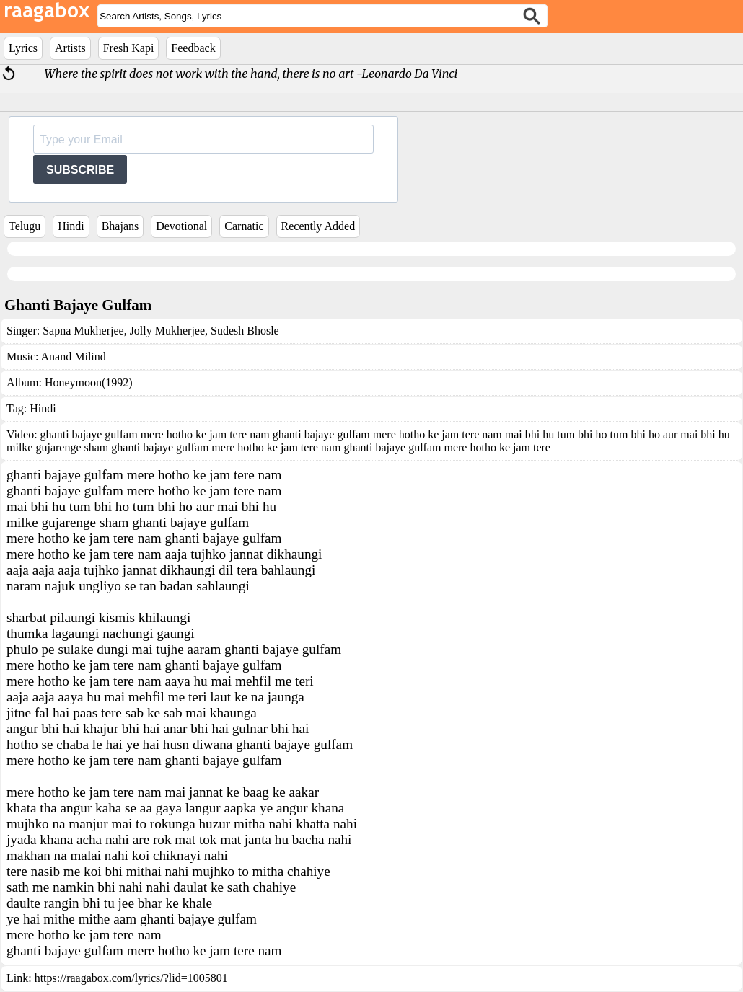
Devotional (181, 226)
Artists (70, 48)
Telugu (24, 226)
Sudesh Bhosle (243, 330)
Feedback (193, 48)
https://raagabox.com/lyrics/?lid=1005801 (131, 978)
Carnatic (243, 226)
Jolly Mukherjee (166, 330)
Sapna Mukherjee (83, 330)
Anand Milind (73, 356)
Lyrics (23, 48)
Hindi (71, 226)
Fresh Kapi (128, 48)
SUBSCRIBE (80, 170)
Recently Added (318, 226)
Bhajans (120, 226)
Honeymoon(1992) (89, 382)
